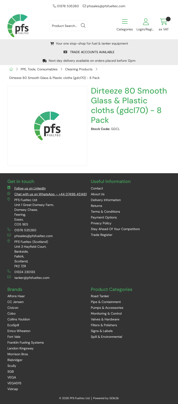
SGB (10, 371)
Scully (11, 366)
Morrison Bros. (18, 354)
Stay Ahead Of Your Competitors (115, 229)
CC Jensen (15, 302)
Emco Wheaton (18, 331)
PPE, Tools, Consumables (39, 69)
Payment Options (104, 217)
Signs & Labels (102, 331)
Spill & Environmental (106, 337)
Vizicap (12, 389)
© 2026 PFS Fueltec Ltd (74, 398)
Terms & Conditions (105, 211)
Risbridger (14, 360)
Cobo (11, 313)
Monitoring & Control (106, 313)
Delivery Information (106, 200)
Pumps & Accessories (107, 308)
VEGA (11, 377)
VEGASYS (14, 383)
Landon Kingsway (20, 348)
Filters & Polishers (104, 325)
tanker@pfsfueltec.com (28, 277)
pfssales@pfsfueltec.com (104, 6)
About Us (98, 194)
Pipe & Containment (106, 302)
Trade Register (101, 235)
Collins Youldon (18, 319)
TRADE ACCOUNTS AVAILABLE (89, 52)
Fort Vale (13, 337)
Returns (96, 206)
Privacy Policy (101, 223)
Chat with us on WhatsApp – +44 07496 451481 (47, 194)
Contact (97, 188)
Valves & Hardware (105, 319)
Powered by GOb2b (106, 398)
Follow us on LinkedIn (26, 188)
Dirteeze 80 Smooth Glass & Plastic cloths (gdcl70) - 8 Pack (54, 78)
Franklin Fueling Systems (25, 342)
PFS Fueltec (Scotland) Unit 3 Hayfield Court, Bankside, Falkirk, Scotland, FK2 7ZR (27, 253)
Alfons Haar (16, 296)
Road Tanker (100, 296)
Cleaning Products (78, 69)
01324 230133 (21, 272)
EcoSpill (13, 325)
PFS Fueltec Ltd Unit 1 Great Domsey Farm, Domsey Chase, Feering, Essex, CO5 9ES (30, 212)
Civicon (12, 308)
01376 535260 (66, 6)
